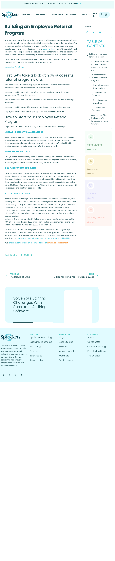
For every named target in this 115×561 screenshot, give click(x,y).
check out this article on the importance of (38, 243)
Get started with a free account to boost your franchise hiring (44, 238)
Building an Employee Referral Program (98, 55)
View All (92, 149)
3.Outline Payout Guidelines (100, 101)
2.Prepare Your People (99, 94)
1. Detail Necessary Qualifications (101, 86)
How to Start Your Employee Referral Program (99, 78)
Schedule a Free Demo (14, 67)
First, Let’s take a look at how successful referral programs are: (100, 65)
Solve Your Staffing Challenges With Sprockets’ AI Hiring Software (99, 119)
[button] (87, 32)
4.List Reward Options (99, 109)
